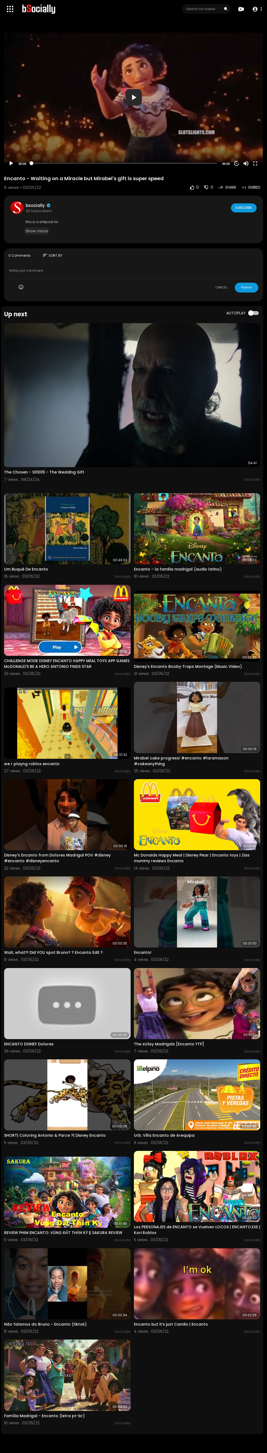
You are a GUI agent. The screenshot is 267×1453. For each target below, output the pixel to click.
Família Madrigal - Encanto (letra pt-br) (44, 1416)
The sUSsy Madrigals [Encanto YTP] (169, 1044)
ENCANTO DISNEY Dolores (29, 1044)
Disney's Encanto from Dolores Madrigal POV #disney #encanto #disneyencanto (57, 858)
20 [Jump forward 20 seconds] (237, 163)
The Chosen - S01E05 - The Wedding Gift (44, 472)
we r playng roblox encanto (32, 764)
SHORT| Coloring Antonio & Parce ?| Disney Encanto (55, 1135)
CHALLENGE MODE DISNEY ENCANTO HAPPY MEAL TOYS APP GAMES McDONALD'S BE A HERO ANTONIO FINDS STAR (67, 663)
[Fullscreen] (255, 163)
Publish (246, 287)
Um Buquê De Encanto (26, 569)
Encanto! (142, 952)
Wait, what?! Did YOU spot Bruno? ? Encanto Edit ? (53, 952)
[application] (133, 97)
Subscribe (243, 208)
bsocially (38, 205)
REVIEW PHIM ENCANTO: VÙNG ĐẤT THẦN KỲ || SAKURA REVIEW (63, 1232)
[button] (257, 9)
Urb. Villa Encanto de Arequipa (164, 1135)
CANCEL (221, 287)
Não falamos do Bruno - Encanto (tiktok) (45, 1324)
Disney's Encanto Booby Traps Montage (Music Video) (188, 666)
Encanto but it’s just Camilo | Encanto (171, 1324)
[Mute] (246, 163)
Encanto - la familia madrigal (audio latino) (178, 569)
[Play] (11, 163)
